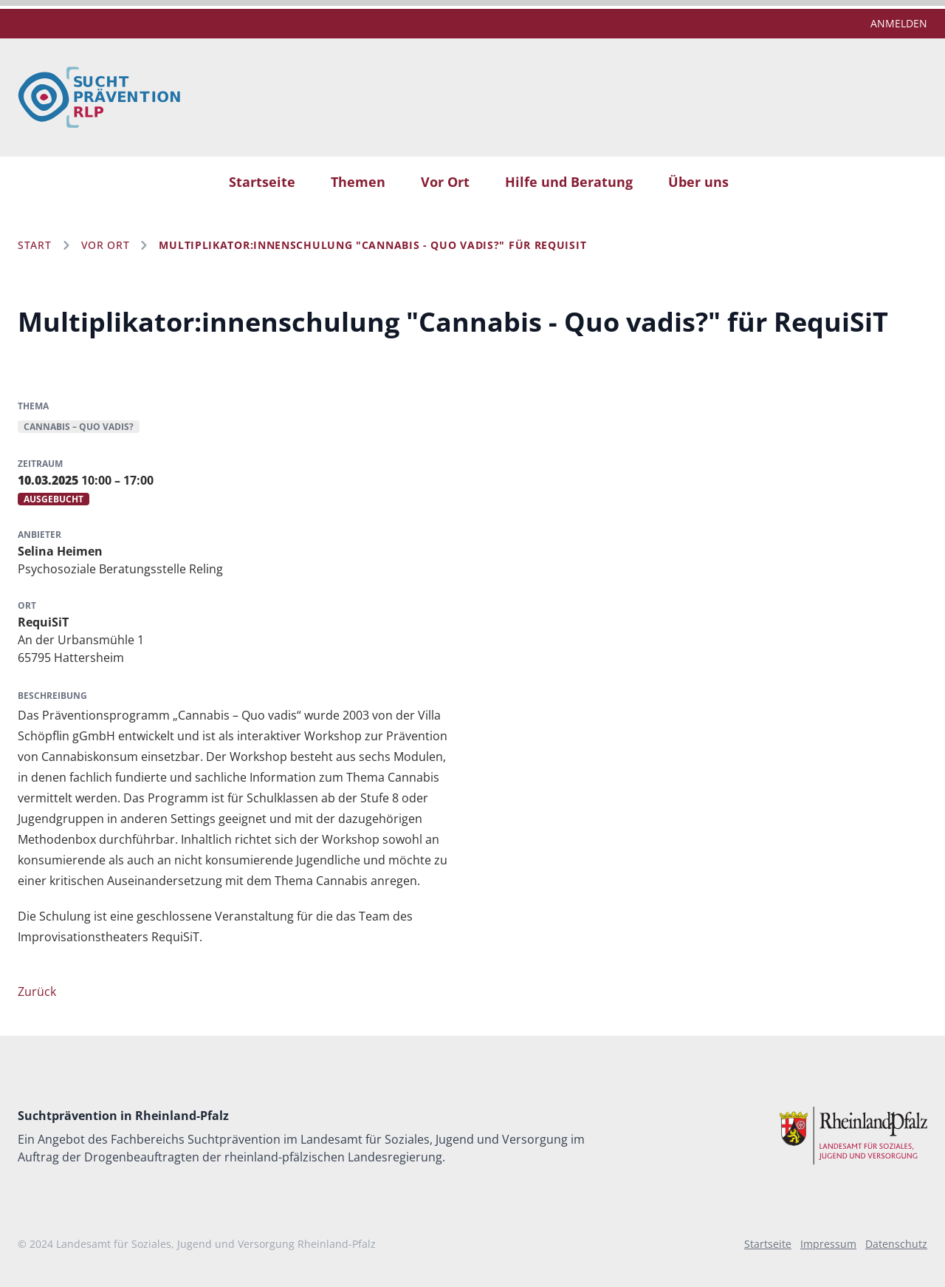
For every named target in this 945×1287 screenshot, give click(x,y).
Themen (358, 182)
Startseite (262, 182)
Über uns (698, 182)
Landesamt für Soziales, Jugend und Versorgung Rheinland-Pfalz (216, 1244)
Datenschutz (896, 1244)
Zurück (37, 991)
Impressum (828, 1244)
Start (35, 245)
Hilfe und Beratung (569, 182)
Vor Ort (445, 182)
